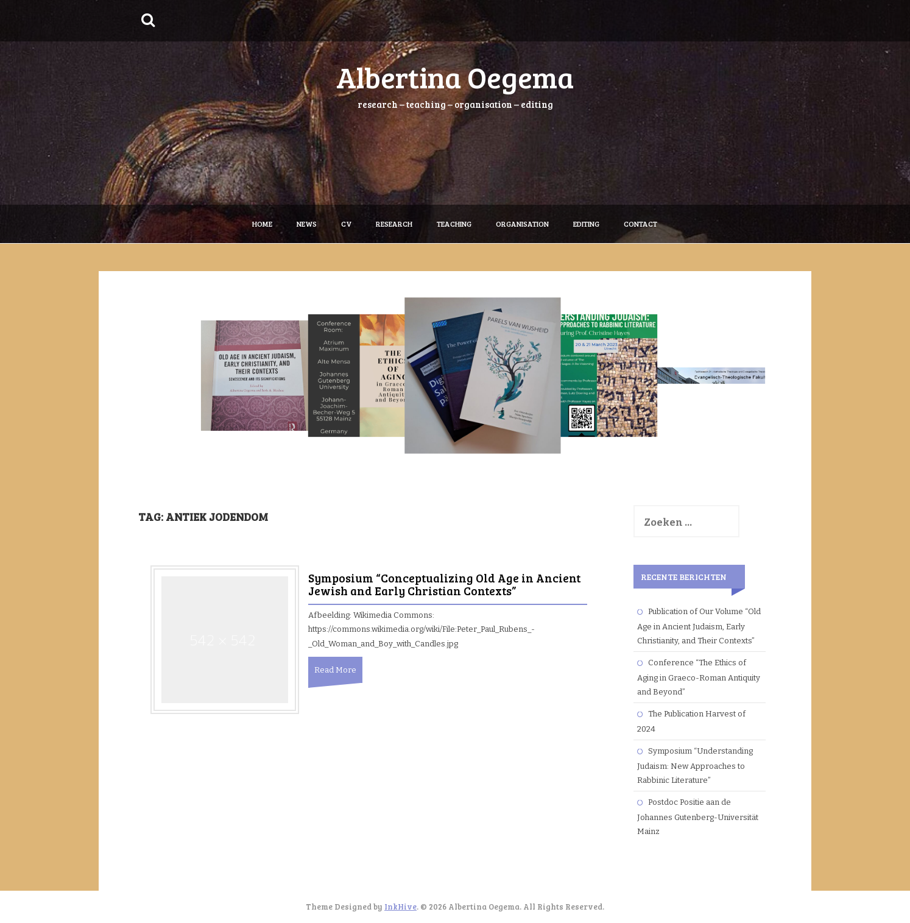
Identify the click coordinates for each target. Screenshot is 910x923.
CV (346, 223)
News (307, 223)
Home (262, 223)
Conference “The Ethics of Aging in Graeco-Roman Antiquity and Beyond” (698, 677)
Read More (335, 669)
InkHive (400, 906)
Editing (586, 223)
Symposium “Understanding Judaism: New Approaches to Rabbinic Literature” (695, 765)
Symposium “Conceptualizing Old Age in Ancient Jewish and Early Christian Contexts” (444, 584)
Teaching (454, 223)
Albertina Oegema (455, 76)
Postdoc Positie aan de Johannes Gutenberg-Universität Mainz (697, 816)
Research (394, 223)
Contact (640, 223)
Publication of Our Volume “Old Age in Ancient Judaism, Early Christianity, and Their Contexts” (699, 626)
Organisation (522, 223)
